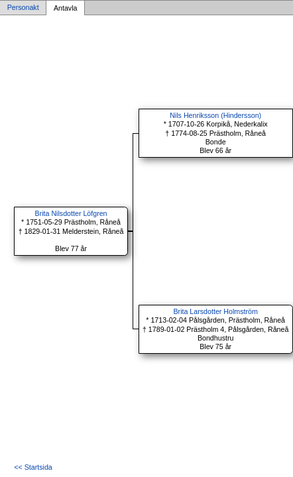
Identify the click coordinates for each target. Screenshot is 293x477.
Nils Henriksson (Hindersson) (215, 115)
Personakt (23, 8)
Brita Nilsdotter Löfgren (71, 213)
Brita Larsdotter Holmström (216, 311)
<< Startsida (33, 467)
